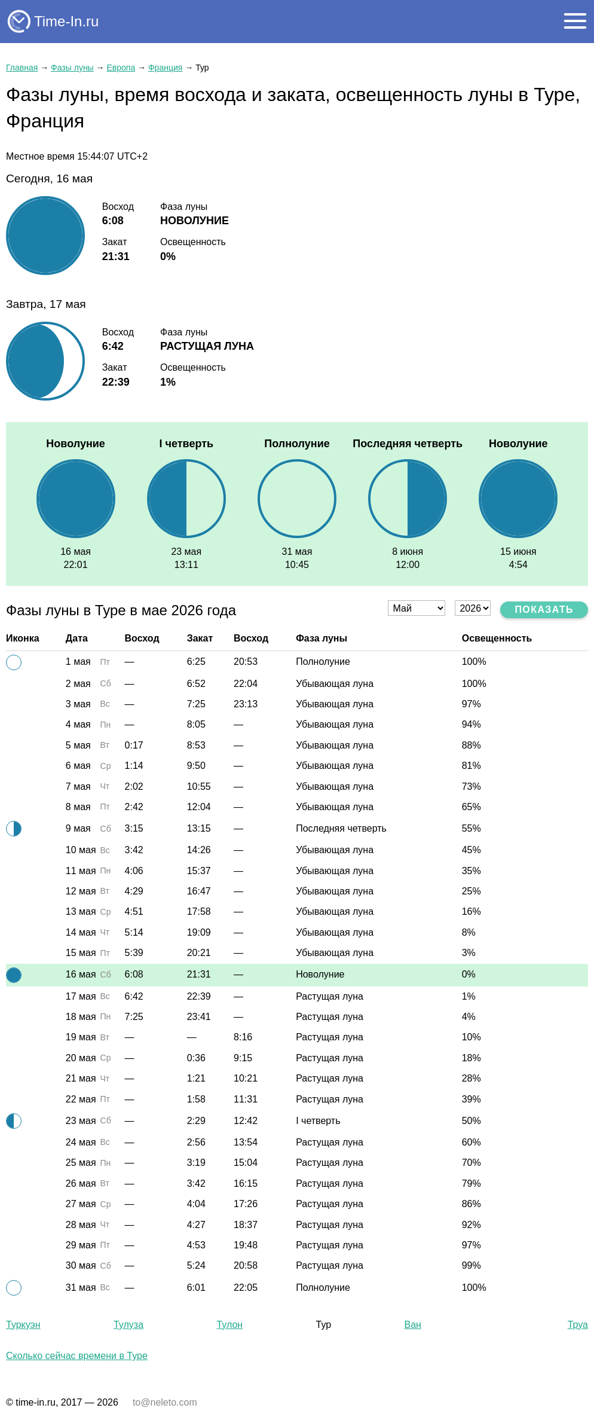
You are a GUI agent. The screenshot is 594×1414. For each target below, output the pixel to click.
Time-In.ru (66, 21)
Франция (165, 67)
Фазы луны (72, 67)
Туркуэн (23, 1325)
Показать (544, 609)
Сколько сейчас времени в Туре (77, 1356)
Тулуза (128, 1325)
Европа (120, 67)
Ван (413, 1325)
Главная (22, 67)
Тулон (229, 1325)
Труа (578, 1325)
